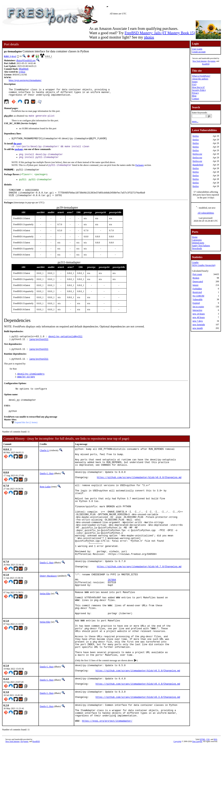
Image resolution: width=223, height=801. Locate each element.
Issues (194, 81)
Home (194, 237)
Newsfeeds (197, 248)
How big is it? (198, 87)
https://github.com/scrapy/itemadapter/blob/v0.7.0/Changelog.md (139, 600)
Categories (197, 240)
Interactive (197, 310)
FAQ (194, 84)
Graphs (195, 262)
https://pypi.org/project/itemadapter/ (25, 80)
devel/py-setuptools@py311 (65, 344)
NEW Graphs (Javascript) (203, 265)
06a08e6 (23, 69)
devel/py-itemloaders (30, 383)
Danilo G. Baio (47, 489)
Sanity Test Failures (201, 245)
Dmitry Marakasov (48, 608)
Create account (199, 51)
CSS (208, 795)
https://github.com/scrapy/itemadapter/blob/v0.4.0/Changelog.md (138, 735)
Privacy (195, 93)
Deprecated (198, 281)
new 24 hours (199, 313)
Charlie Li (44, 462)
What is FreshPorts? (201, 76)
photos (149, 37)
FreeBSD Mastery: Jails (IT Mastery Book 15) (160, 33)
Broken (196, 278)
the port (17, 146)
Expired (196, 303)
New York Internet (200, 61)
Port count (197, 274)
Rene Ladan (45, 503)
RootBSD (206, 64)
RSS (215, 795)
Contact (195, 98)
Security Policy (199, 90)
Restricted (197, 292)
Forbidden (197, 288)
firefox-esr (197, 154)
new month (198, 328)
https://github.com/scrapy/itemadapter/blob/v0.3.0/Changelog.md (138, 749)
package (19, 152)
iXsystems (211, 61)
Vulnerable (198, 299)
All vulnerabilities (206, 213)
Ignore (195, 285)
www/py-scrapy (26, 386)
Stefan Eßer (45, 629)
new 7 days (198, 321)
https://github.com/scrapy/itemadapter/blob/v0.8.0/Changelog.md (139, 494)
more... (195, 121)
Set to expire (198, 306)
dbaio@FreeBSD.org (25, 60)
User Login (197, 49)
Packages (139, 169)
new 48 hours (199, 317)
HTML (202, 795)
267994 (112, 614)
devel (13, 56)
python (22, 72)
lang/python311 (38, 347)
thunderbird (198, 164)
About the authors (200, 78)
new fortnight (199, 324)
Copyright (177, 797)
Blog (194, 95)
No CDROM (198, 296)
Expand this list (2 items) (26, 434)
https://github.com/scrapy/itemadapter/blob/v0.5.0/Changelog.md (138, 720)
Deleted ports (198, 242)
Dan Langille (197, 797)
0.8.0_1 (7, 56)
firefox (196, 136)
